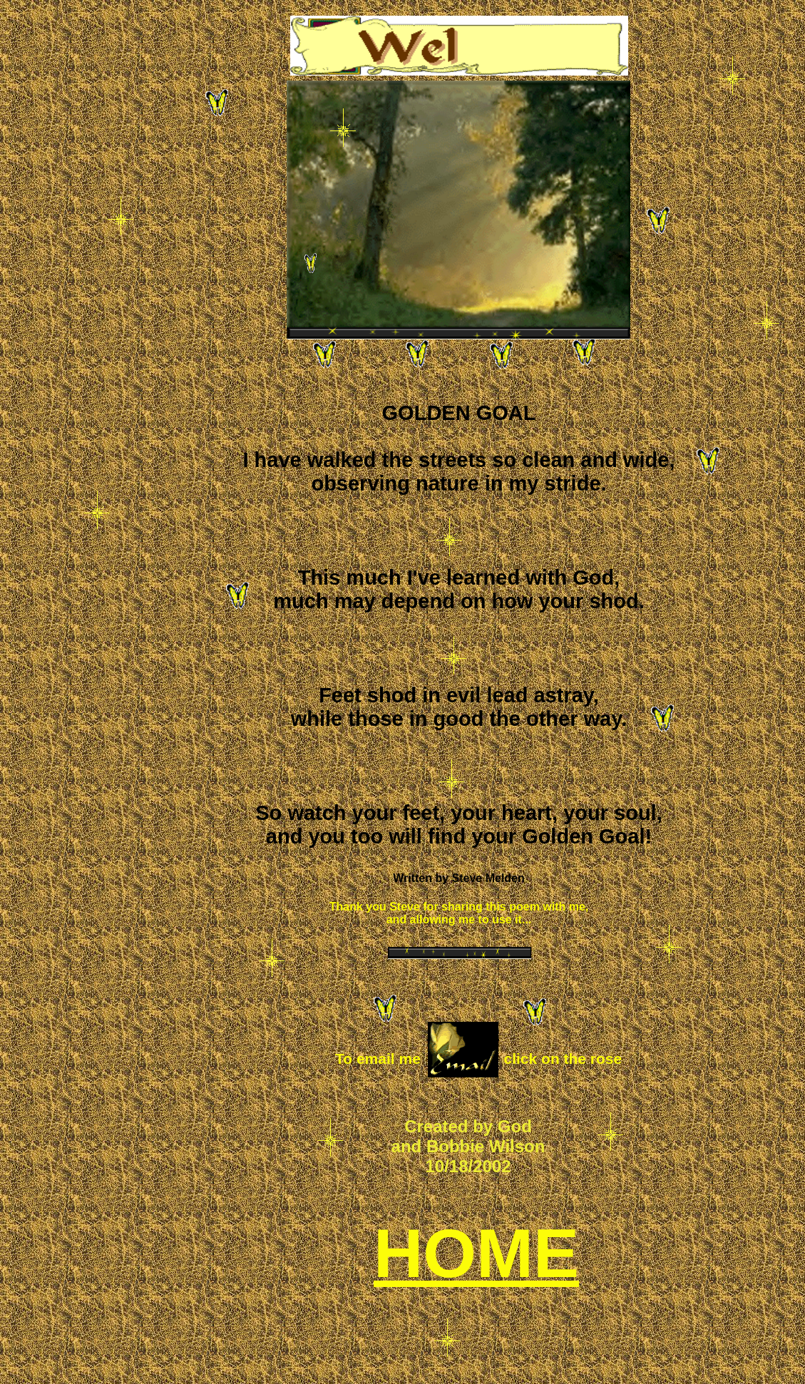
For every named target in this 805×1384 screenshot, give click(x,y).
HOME (476, 1253)
